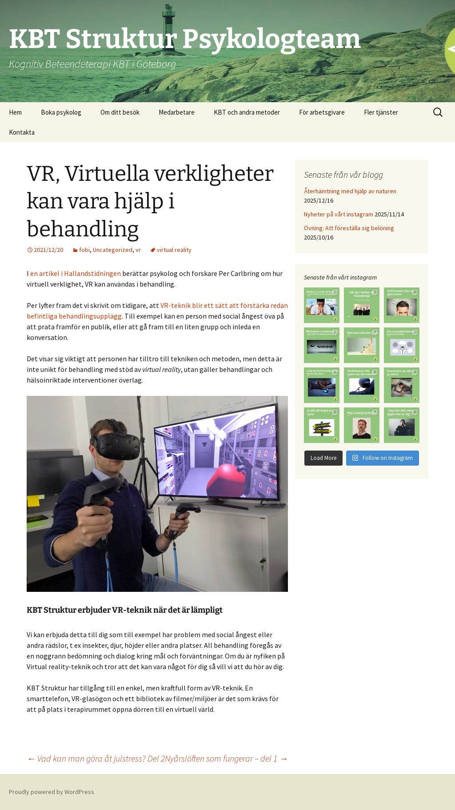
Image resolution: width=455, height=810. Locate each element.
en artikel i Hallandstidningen (76, 273)
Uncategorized (112, 250)
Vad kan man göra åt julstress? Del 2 (96, 758)
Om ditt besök (120, 112)
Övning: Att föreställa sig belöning (349, 228)
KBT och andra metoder (247, 112)
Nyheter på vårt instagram (338, 214)
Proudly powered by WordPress (51, 792)
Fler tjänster (381, 112)
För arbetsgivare (322, 112)
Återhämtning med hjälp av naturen (350, 191)
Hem (15, 112)
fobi (84, 250)
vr (138, 250)
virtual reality (174, 250)
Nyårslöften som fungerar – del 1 (226, 758)
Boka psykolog (61, 112)
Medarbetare (177, 112)
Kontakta (22, 132)
